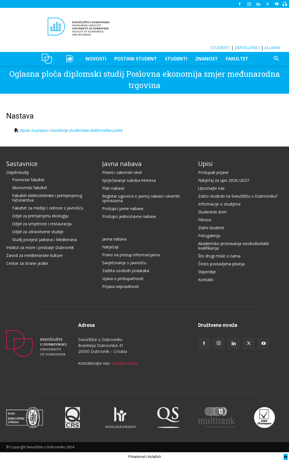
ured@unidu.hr (124, 363)
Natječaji (110, 247)
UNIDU (48, 59)
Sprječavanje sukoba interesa (129, 180)
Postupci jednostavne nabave (129, 216)
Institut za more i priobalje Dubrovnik (40, 247)
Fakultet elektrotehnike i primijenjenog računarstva (47, 198)
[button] (276, 59)
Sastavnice (22, 163)
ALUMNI (272, 47)
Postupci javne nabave (122, 208)
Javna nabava (122, 163)
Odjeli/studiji (17, 172)
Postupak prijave (213, 172)
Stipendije (207, 271)
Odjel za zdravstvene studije (38, 231)
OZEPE (71, 59)
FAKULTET (237, 59)
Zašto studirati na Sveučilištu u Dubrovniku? (237, 196)
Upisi (205, 163)
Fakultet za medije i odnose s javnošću (47, 208)
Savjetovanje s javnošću (124, 262)
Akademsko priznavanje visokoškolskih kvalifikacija (233, 246)
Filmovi (204, 219)
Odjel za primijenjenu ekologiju (40, 216)
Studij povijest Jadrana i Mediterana (44, 239)
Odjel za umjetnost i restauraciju (42, 223)
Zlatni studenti (211, 227)
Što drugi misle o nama (219, 256)
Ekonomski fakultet (29, 187)
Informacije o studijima (219, 204)
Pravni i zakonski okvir (122, 172)
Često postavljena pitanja (221, 263)
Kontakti (205, 279)
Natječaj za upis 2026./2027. (224, 180)
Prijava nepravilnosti (120, 286)
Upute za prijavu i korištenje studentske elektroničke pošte (71, 130)
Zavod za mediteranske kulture (34, 255)
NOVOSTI (96, 59)
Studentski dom (212, 212)
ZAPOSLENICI (247, 47)
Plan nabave (113, 188)
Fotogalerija (209, 235)
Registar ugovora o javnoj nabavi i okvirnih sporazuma (141, 198)
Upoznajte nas (211, 188)
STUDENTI (220, 47)
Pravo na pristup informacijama (131, 254)
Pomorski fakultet (28, 179)
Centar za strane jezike (27, 263)
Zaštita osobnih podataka (125, 270)
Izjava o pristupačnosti (122, 278)
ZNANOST (206, 59)
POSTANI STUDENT (135, 59)
